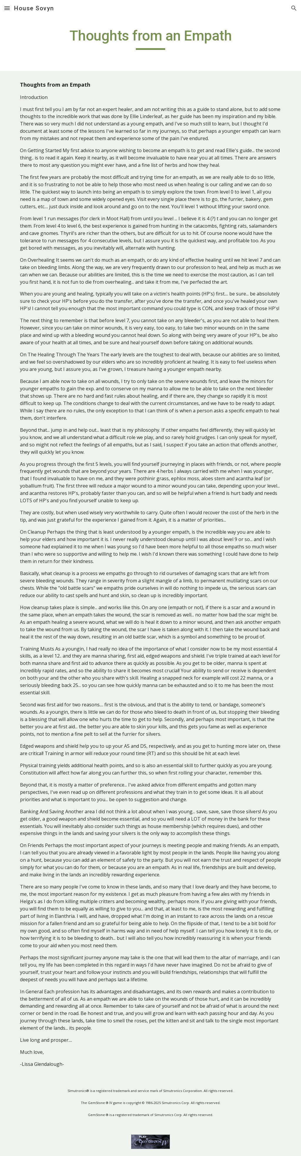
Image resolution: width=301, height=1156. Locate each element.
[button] (7, 8)
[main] (150, 38)
